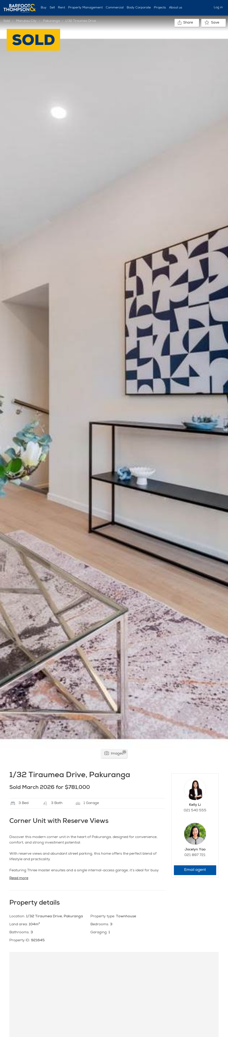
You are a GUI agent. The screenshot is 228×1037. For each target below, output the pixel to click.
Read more (18, 878)
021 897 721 (195, 855)
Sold (6, 21)
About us (175, 7)
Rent (61, 7)
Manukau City (26, 21)
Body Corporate (139, 7)
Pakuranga (51, 21)
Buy (44, 7)
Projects (160, 7)
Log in (218, 7)
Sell (52, 7)
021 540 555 (195, 810)
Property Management (85, 7)
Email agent (195, 870)
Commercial (115, 7)
